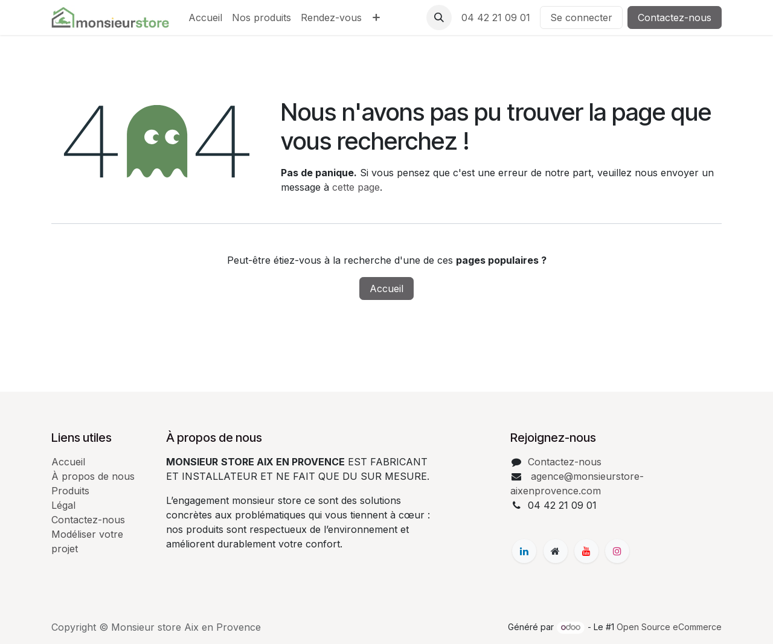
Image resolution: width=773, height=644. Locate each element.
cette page (356, 187)
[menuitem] (205, 17)
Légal (63, 505)
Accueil (386, 288)
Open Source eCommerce (669, 627)
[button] (439, 17)
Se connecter (581, 17)
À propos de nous (93, 476)
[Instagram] (617, 551)
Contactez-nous (674, 17)
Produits (70, 491)
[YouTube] (586, 551)
